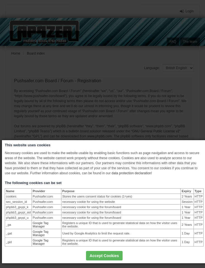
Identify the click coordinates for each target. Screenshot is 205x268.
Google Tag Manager (40, 224)
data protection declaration (131, 173)
